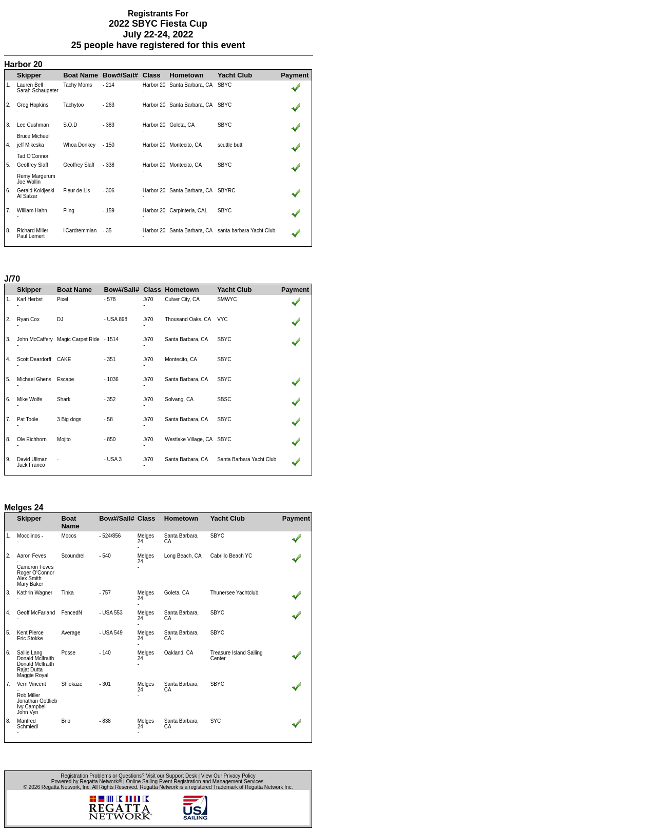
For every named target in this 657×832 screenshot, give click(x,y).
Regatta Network (61, 787)
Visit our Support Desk (171, 776)
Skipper (29, 75)
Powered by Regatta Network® (86, 781)
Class (152, 75)
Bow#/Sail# (120, 75)
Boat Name (80, 75)
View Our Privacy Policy (228, 776)
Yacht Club (235, 75)
